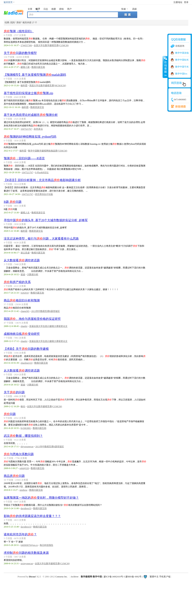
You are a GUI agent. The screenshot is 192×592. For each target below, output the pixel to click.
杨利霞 (24, 85)
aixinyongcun (27, 563)
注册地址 (177, 2)
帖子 (38, 9)
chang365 (25, 311)
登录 (186, 2)
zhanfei (24, 326)
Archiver (74, 576)
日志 (46, 9)
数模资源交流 (37, 107)
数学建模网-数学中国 (91, 576)
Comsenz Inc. (61, 576)
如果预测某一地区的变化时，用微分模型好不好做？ (41, 497)
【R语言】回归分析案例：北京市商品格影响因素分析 (42, 180)
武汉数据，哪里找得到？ (23, 435)
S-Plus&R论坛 (42, 172)
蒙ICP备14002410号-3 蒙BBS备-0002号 (123, 576)
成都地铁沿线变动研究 (22, 333)
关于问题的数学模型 (20, 53)
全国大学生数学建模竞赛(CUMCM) (51, 45)
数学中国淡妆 (182, 53)
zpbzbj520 (24, 468)
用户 (69, 9)
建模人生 (25, 212)
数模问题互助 (38, 67)
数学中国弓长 (182, 66)
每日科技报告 (46, 545)
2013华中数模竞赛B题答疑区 (45, 311)
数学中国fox (181, 73)
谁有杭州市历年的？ (20, 534)
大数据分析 (32, 274)
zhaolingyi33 (26, 363)
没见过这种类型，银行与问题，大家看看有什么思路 (41, 238)
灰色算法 (38, 129)
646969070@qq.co (29, 545)
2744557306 (26, 45)
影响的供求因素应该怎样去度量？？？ (32, 516)
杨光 (23, 406)
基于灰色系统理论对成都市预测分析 (31, 114)
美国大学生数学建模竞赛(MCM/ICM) (47, 85)
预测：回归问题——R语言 (24, 158)
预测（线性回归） (19, 31)
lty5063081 (26, 428)
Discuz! (32, 576)
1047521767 (26, 129)
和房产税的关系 (17, 282)
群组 (61, 9)
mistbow (23, 490)
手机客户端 (164, 576)
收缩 (165, 67)
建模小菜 (25, 67)
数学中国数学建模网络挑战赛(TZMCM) (47, 150)
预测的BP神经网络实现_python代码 (30, 136)
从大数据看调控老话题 (22, 260)
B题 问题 (13, 201)
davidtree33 (26, 508)
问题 (10, 414)
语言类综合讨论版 (44, 194)
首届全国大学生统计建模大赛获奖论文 (48, 326)
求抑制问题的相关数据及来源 (26, 552)
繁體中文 (154, 576)
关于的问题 (14, 392)
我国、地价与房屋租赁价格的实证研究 (32, 318)
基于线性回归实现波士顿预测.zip (28, 93)
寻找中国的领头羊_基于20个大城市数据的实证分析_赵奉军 (46, 220)
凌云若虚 (25, 252)
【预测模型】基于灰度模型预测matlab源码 (35, 74)
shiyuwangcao (27, 446)
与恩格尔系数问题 (19, 454)
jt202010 (25, 293)
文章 (30, 9)
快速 (123, 9)
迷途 (23, 274)
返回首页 (8, 2)
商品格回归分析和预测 (22, 300)
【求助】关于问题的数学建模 (26, 348)
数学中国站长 (182, 59)
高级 (134, 9)
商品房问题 (14, 475)
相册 (53, 9)
